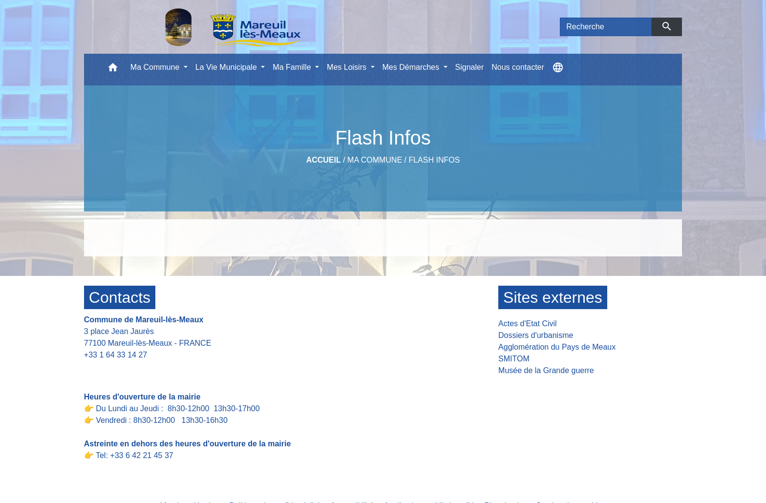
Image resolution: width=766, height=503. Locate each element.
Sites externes (552, 297)
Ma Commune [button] (156, 67)
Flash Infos (434, 160)
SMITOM (514, 359)
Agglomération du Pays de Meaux (557, 347)
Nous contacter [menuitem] (517, 67)
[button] (113, 70)
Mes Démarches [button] (412, 67)
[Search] (606, 27)
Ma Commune (374, 160)
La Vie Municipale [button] (227, 67)
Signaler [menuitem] (469, 67)
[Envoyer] (667, 27)
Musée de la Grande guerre (546, 370)
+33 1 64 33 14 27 (115, 355)
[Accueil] (207, 27)
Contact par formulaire (129, 370)
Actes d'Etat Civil (527, 323)
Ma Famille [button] (293, 67)
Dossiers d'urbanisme (535, 335)
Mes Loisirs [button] (347, 67)
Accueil (323, 160)
